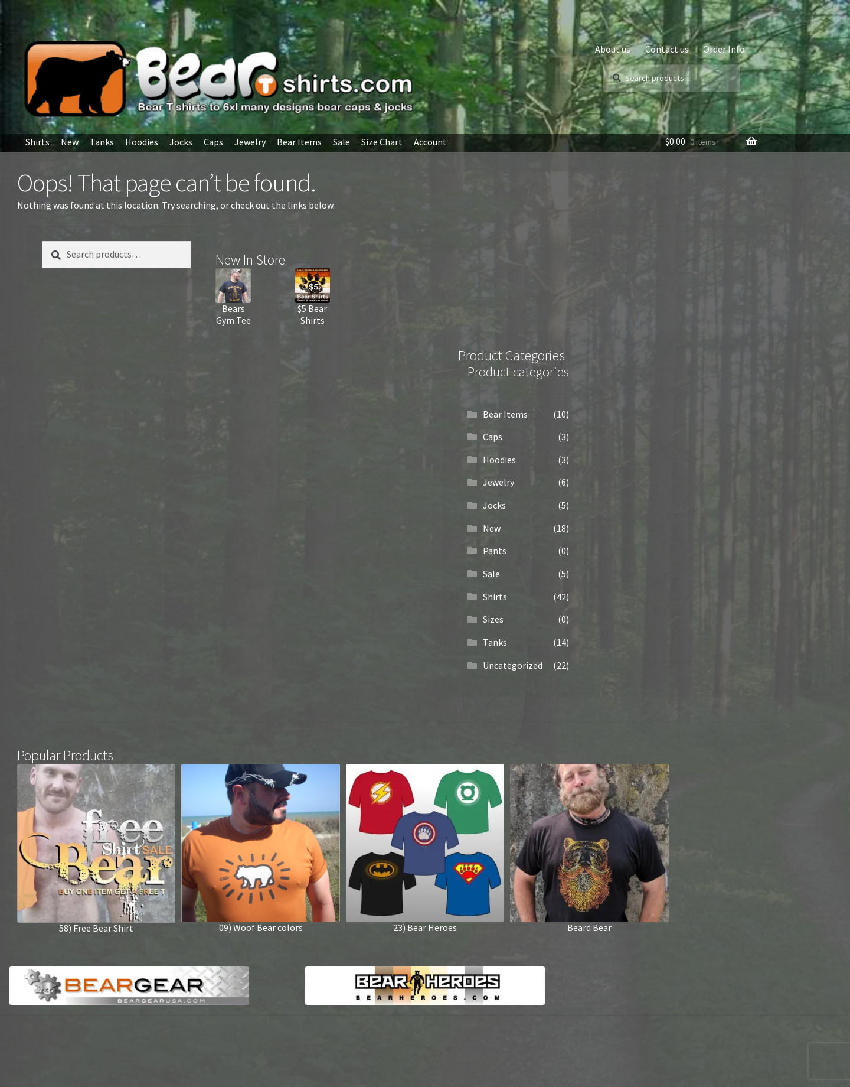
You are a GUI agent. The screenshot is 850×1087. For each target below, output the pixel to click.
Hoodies (141, 142)
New (70, 142)
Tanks (102, 142)
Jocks (180, 142)
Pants (494, 550)
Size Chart (382, 142)
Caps (213, 142)
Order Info (724, 49)
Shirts (37, 142)
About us (612, 49)
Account (430, 142)
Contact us (667, 49)
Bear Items (299, 142)
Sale (341, 142)
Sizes (493, 619)
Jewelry (250, 142)
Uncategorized (512, 665)
